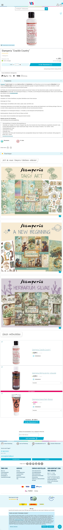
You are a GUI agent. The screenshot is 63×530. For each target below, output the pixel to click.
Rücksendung (35, 477)
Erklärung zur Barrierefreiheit (38, 478)
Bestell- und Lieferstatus (53, 481)
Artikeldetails (37, 356)
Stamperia (3, 84)
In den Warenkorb (45, 65)
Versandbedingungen (36, 472)
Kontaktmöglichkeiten (52, 479)
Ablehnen (44, 526)
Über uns (3, 470)
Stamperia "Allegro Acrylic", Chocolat (44, 373)
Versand (60, 60)
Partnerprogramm (5, 472)
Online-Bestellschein (36, 470)
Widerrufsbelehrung (36, 474)
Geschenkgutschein (21, 472)
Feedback (47, 459)
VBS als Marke (4, 474)
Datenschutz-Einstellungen (37, 475)
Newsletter (19, 475)
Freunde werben (20, 474)
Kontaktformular (16, 459)
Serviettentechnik (14, 93)
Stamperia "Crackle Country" (41, 350)
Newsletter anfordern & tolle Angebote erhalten (31, 431)
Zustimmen (50, 526)
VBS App (34, 480)
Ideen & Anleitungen (21, 477)
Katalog (18, 470)
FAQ (17, 478)
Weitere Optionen (13, 526)
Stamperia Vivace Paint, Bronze (42, 399)
